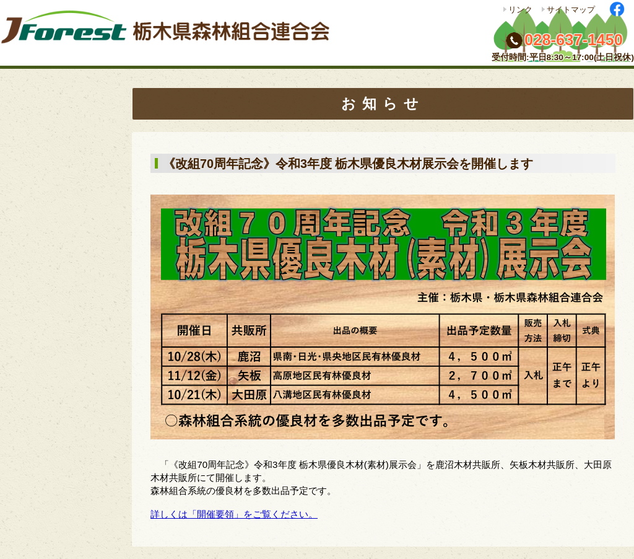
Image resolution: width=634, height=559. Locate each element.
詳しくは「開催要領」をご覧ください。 (234, 514)
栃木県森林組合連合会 (170, 33)
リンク (520, 9)
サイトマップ (571, 9)
